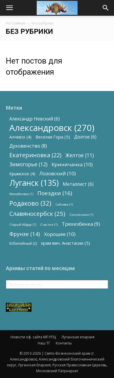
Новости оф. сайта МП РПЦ (33, 337)
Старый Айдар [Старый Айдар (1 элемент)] (22, 225)
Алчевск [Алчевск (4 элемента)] (20, 137)
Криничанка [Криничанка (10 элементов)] (72, 164)
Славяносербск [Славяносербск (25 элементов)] (37, 214)
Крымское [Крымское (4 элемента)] (22, 173)
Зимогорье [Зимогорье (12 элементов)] (28, 164)
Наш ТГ (44, 343)
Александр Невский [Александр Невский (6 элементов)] (34, 119)
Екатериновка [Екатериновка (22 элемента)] (35, 155)
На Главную (16, 23)
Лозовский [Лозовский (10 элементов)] (57, 173)
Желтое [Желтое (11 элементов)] (79, 155)
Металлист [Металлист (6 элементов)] (78, 184)
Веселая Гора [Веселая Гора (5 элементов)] (53, 137)
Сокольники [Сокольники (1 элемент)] (81, 215)
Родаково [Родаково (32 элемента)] (30, 203)
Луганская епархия (78, 337)
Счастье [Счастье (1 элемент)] (49, 225)
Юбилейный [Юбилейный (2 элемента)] (23, 243)
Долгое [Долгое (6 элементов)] (85, 137)
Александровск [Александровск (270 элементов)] (51, 128)
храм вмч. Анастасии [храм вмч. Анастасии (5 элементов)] (65, 243)
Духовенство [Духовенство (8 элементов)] (28, 146)
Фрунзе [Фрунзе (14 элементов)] (24, 234)
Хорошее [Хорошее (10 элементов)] (60, 234)
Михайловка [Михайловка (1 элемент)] (21, 194)
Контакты (64, 343)
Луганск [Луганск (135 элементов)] (34, 183)
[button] (9, 8)
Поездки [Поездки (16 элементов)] (54, 193)
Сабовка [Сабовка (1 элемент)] (64, 204)
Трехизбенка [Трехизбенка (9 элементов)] (81, 224)
